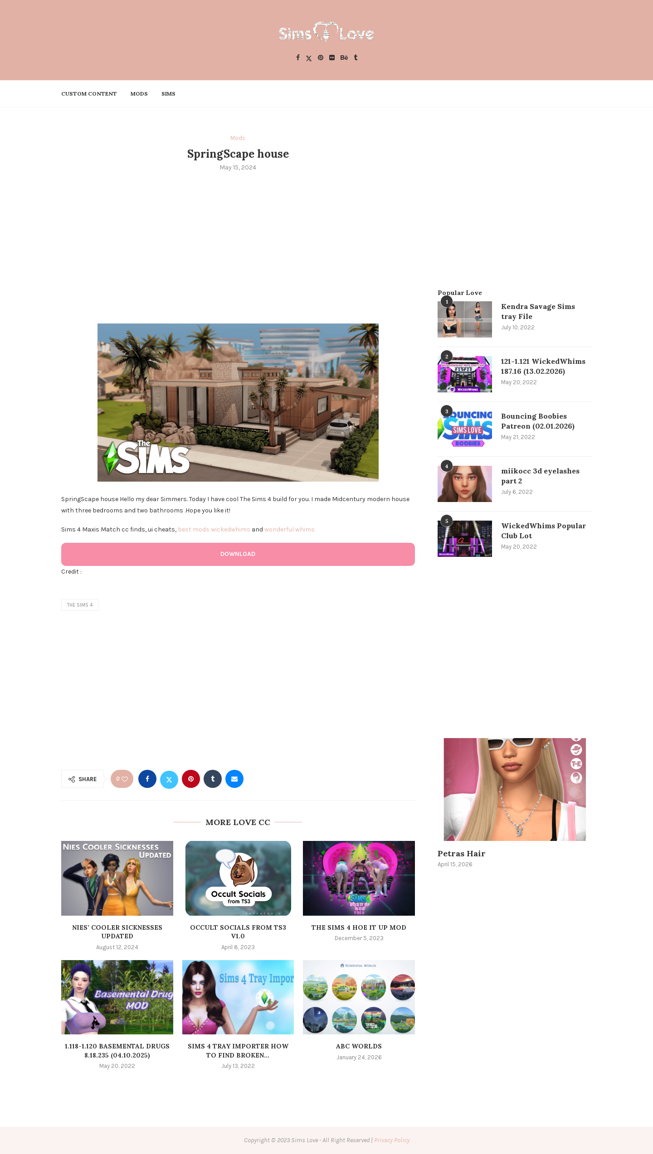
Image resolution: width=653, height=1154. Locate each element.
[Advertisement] (238, 246)
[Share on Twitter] (169, 779)
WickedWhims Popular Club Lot (543, 530)
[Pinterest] (320, 58)
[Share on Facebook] (147, 779)
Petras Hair (462, 853)
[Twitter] (309, 58)
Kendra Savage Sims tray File (538, 311)
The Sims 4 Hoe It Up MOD (359, 927)
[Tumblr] (355, 58)
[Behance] (344, 58)
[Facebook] (298, 58)
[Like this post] (125, 779)
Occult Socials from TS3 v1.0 (238, 932)
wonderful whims (289, 529)
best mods (194, 529)
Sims (168, 93)
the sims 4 (80, 605)
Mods (139, 93)
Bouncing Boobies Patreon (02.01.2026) (538, 420)
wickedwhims (230, 529)
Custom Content (89, 93)
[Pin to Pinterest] (191, 779)
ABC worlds (359, 1046)
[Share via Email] (234, 779)
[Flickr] (332, 58)
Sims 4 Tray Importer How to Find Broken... (238, 1050)
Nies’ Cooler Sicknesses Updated (117, 932)
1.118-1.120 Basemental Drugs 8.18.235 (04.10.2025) (117, 1050)
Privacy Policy (391, 1140)
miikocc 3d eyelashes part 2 (540, 475)
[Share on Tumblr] (213, 779)
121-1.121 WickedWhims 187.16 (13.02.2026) (543, 366)
